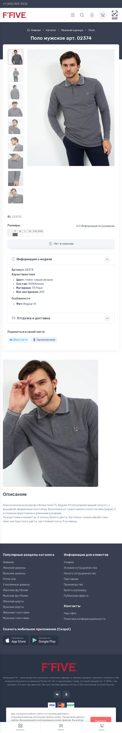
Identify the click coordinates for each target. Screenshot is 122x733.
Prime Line (9, 579)
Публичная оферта (76, 595)
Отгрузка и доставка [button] (31, 318)
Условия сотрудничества (80, 568)
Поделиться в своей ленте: (26, 332)
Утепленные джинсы (16, 584)
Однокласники (44, 339)
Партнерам (71, 579)
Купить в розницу (75, 590)
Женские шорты (13, 601)
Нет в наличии (61, 243)
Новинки (8, 562)
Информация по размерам (95, 226)
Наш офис (70, 613)
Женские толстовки (16, 612)
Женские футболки (15, 590)
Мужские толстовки (16, 618)
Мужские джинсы (14, 573)
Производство (73, 584)
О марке (69, 562)
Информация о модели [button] (32, 259)
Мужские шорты (13, 607)
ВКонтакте (18, 339)
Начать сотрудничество (80, 573)
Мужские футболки (15, 595)
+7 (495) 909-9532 (15, 4)
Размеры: (14, 225)
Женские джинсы (14, 568)
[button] (15, 640)
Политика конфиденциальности (84, 619)
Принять (101, 721)
